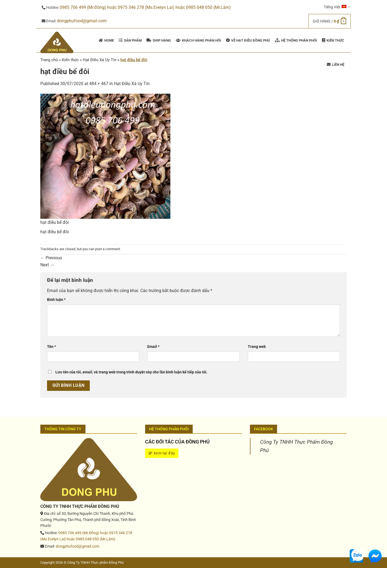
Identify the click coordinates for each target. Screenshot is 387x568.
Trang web (257, 346)
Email (153, 346)
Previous (51, 257)
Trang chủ (49, 59)
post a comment (107, 249)
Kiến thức (70, 59)
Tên (51, 346)
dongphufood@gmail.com (82, 20)
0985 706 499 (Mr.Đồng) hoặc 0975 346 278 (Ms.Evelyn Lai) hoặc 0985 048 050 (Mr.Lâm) (145, 7)
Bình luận (56, 299)
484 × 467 (98, 83)
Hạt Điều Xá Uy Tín (132, 83)
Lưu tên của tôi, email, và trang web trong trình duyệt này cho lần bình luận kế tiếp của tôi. (131, 372)
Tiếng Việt (337, 6)
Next (47, 264)
